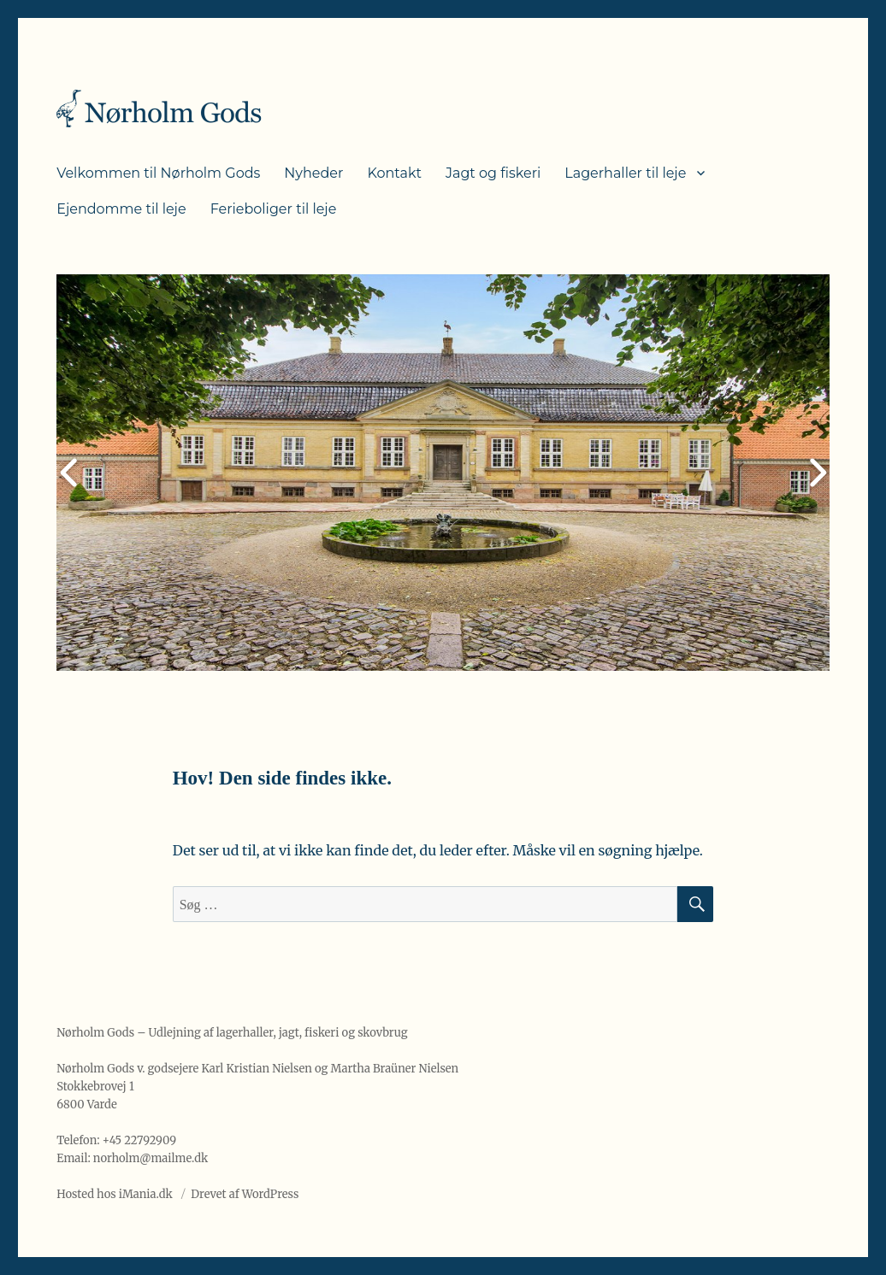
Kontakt (394, 173)
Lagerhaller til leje (625, 173)
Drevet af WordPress (244, 1194)
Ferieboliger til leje (273, 209)
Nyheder (313, 173)
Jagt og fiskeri (493, 173)
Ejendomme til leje (121, 209)
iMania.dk (146, 1194)
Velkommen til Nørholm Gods (158, 173)
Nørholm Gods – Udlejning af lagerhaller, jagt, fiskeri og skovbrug (231, 1032)
